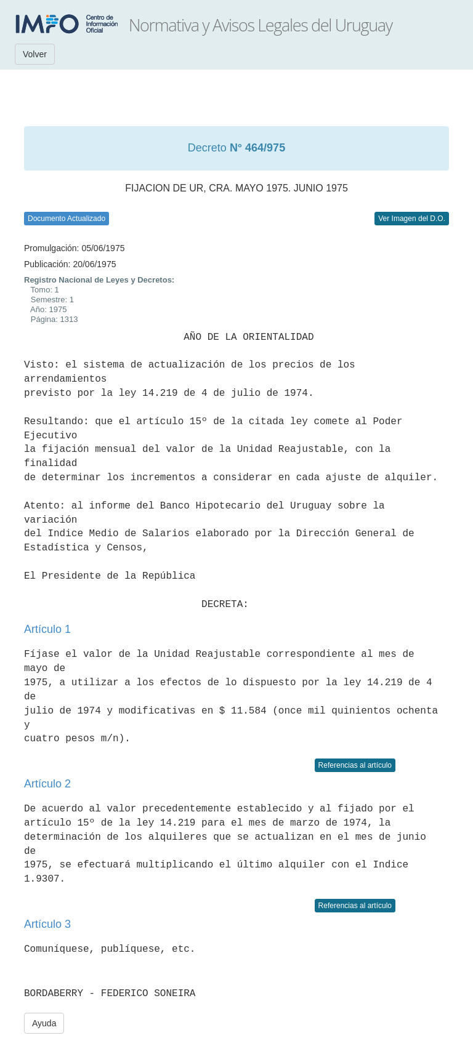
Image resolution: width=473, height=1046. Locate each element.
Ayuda (44, 1023)
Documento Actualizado (66, 218)
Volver (35, 54)
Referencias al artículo (355, 765)
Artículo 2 (47, 784)
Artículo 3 (47, 924)
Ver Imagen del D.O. (411, 218)
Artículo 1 (47, 629)
